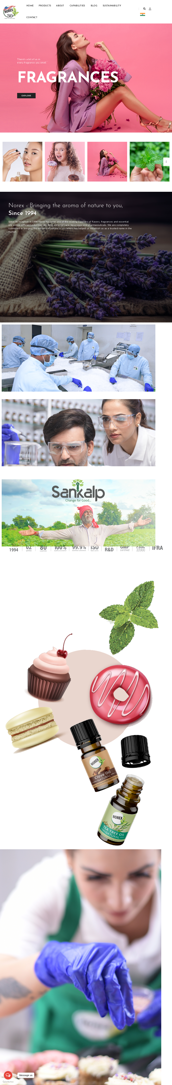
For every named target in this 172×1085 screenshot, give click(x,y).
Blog (94, 6)
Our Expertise (31, 583)
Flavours (35, 1053)
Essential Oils (38, 1059)
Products (45, 6)
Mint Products (38, 1056)
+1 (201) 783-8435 (69, 1053)
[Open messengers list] (8, 1075)
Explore (26, 95)
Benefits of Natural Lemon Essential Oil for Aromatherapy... (84, 893)
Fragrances (36, 1063)
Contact (32, 17)
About (60, 6)
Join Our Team (9, 1056)
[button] (82, 126)
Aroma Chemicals (40, 1066)
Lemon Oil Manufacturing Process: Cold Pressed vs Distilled (140, 893)
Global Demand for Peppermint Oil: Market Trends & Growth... (24, 893)
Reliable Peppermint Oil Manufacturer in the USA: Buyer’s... (25, 979)
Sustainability (112, 6)
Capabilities (78, 6)
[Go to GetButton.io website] (8, 1082)
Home (30, 6)
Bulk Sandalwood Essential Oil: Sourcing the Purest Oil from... (86, 977)
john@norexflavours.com (72, 1059)
